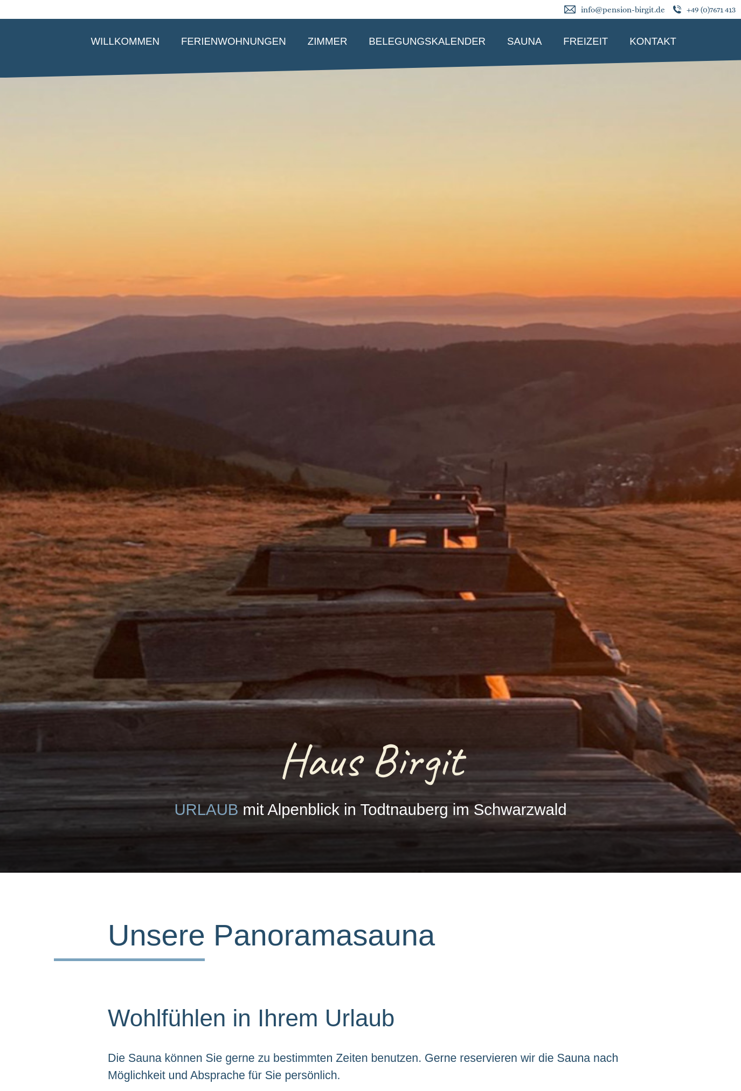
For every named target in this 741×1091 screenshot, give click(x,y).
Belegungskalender (427, 41)
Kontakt (652, 41)
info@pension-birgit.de (623, 9)
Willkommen (125, 41)
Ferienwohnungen (233, 41)
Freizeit (585, 41)
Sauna (524, 41)
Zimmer (328, 41)
